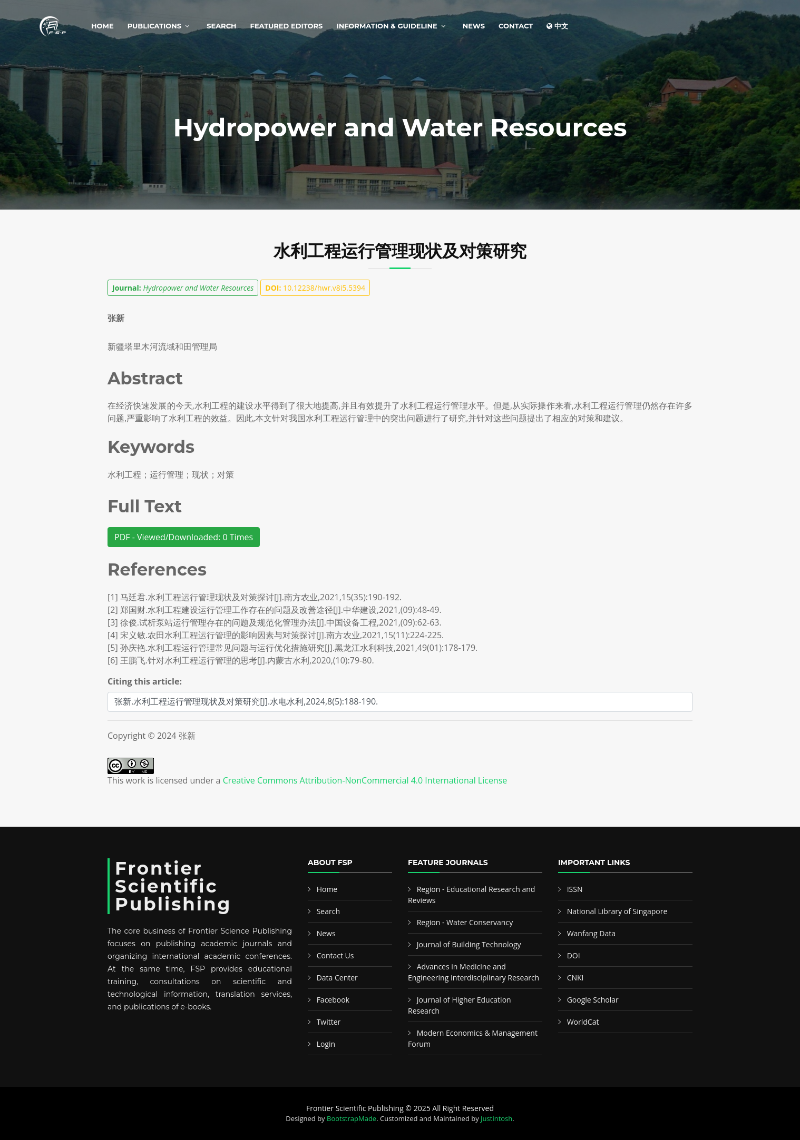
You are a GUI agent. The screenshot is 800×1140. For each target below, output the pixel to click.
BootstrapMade (351, 1118)
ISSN (575, 889)
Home (102, 26)
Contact (516, 26)
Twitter (329, 1022)
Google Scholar (593, 1000)
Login (326, 1044)
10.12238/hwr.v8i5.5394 (315, 288)
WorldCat (583, 1022)
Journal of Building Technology (469, 944)
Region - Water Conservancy (465, 922)
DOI (573, 955)
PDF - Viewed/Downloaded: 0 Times (183, 537)
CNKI (575, 978)
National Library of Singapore (617, 911)
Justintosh (496, 1118)
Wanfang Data (591, 933)
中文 (557, 26)
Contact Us (335, 955)
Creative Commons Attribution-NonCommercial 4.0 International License (365, 780)
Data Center (337, 978)
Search (221, 26)
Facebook (333, 1000)
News (474, 26)
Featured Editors (286, 26)
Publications (154, 26)
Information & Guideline (386, 26)
